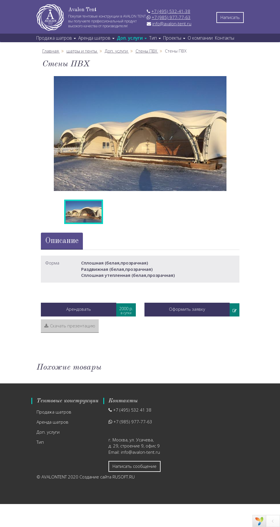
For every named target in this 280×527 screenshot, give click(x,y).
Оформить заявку (187, 309)
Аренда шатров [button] (96, 38)
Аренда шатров (52, 422)
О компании (200, 38)
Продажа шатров (54, 412)
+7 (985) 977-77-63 (171, 17)
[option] (140, 133)
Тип (40, 442)
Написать (230, 17)
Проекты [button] (174, 38)
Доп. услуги (48, 432)
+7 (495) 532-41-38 (170, 11)
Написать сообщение (135, 466)
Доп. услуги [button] (132, 38)
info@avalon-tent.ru (171, 23)
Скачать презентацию (69, 326)
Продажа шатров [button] (56, 38)
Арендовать (78, 309)
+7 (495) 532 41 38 (132, 410)
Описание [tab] (62, 241)
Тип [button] (155, 38)
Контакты (224, 38)
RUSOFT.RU (124, 477)
